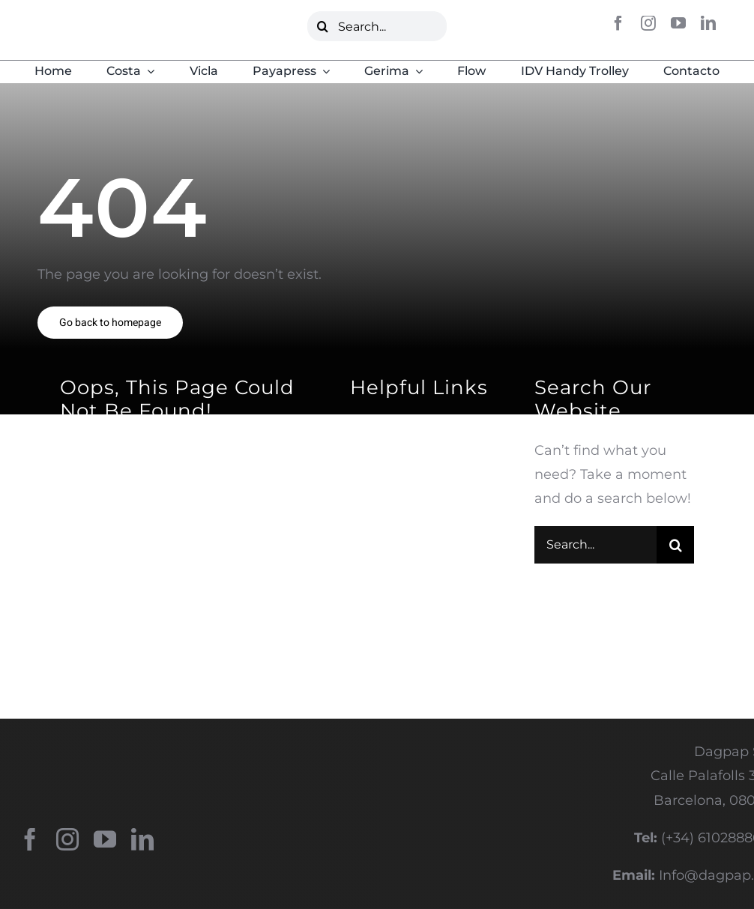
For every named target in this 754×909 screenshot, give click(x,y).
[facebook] (618, 23)
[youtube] (678, 23)
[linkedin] (708, 23)
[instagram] (648, 23)
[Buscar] (322, 26)
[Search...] (376, 26)
